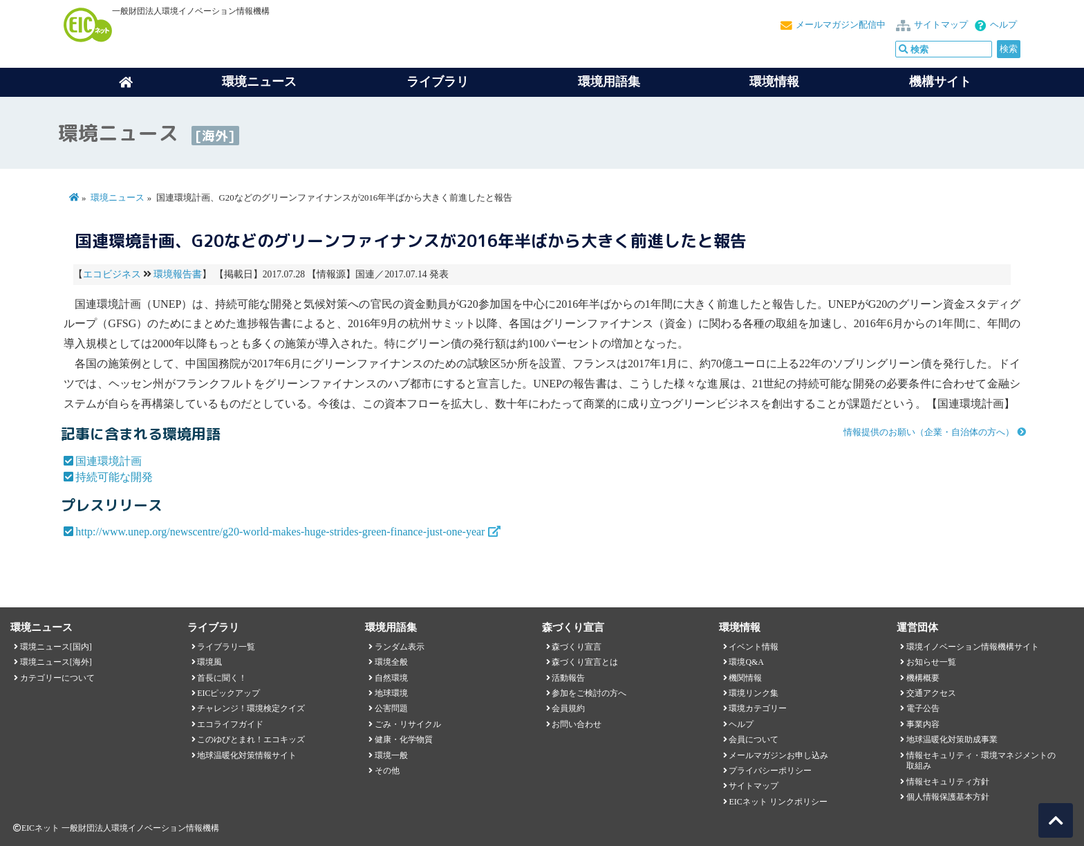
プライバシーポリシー (770, 770)
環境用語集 (609, 82)
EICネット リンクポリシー (778, 802)
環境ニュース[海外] (56, 662)
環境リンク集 (753, 693)
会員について (753, 739)
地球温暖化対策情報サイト (247, 755)
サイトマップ (941, 25)
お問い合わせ (576, 724)
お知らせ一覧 (931, 662)
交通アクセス (931, 693)
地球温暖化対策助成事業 (952, 739)
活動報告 (568, 678)
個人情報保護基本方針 (947, 797)
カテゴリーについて (57, 678)
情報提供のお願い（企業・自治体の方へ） (928, 432)
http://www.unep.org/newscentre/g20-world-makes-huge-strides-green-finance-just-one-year (280, 531)
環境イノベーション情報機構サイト (972, 647)
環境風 (209, 662)
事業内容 (923, 724)
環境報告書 (177, 274)
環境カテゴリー (758, 708)
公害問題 (391, 708)
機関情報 (745, 678)
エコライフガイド (230, 724)
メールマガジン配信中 (841, 25)
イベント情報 (753, 647)
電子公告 (923, 708)
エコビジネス (112, 274)
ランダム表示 (399, 647)
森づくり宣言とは (585, 662)
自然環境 (391, 678)
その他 (387, 770)
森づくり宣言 (576, 647)
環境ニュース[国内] (56, 647)
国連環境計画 (108, 461)
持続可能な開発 (114, 477)
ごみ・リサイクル (408, 724)
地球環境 (391, 693)
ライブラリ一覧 (226, 647)
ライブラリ (437, 82)
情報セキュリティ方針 (947, 782)
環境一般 (391, 755)
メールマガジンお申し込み (778, 755)
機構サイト (940, 82)
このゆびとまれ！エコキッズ (251, 739)
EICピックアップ (228, 693)
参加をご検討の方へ (589, 693)
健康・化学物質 (404, 739)
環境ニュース (117, 198)
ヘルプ (1003, 25)
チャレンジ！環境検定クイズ (251, 708)
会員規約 (568, 708)
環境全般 (391, 662)
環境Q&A (746, 662)
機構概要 (923, 678)
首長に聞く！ (222, 678)
